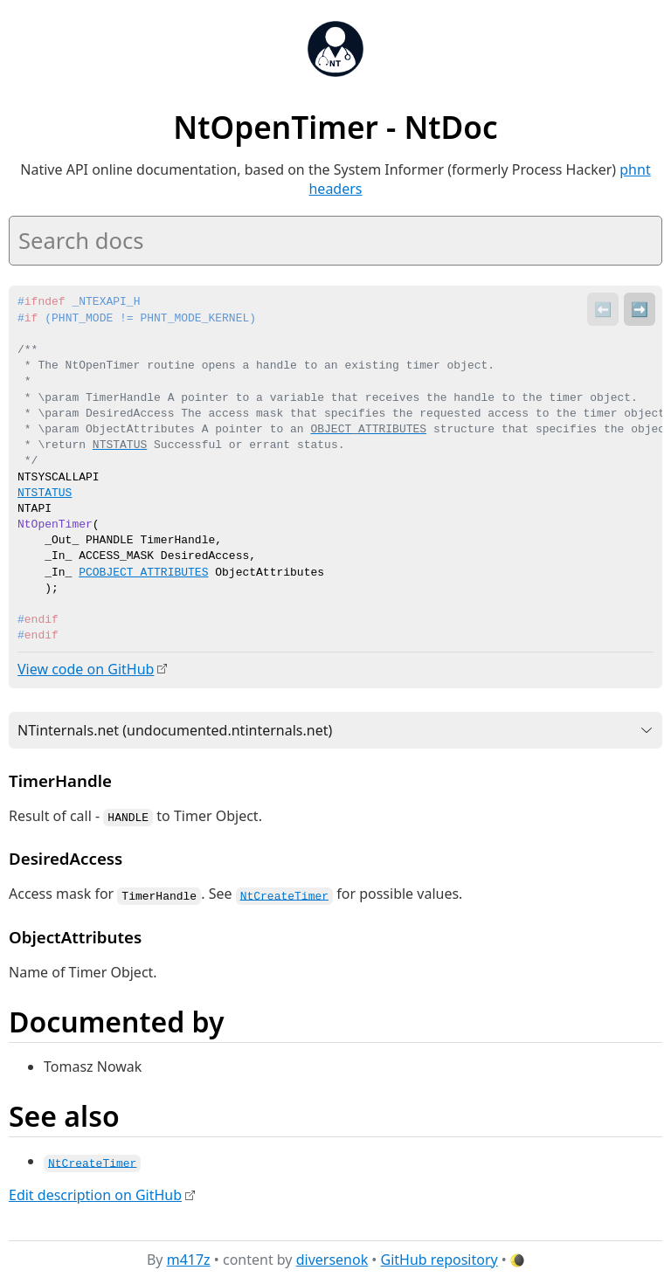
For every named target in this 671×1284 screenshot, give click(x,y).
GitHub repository (439, 1257)
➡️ (639, 309)
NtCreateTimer (284, 893)
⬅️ (603, 309)
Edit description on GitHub (95, 1192)
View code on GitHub (85, 669)
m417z (189, 1257)
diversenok (332, 1257)
